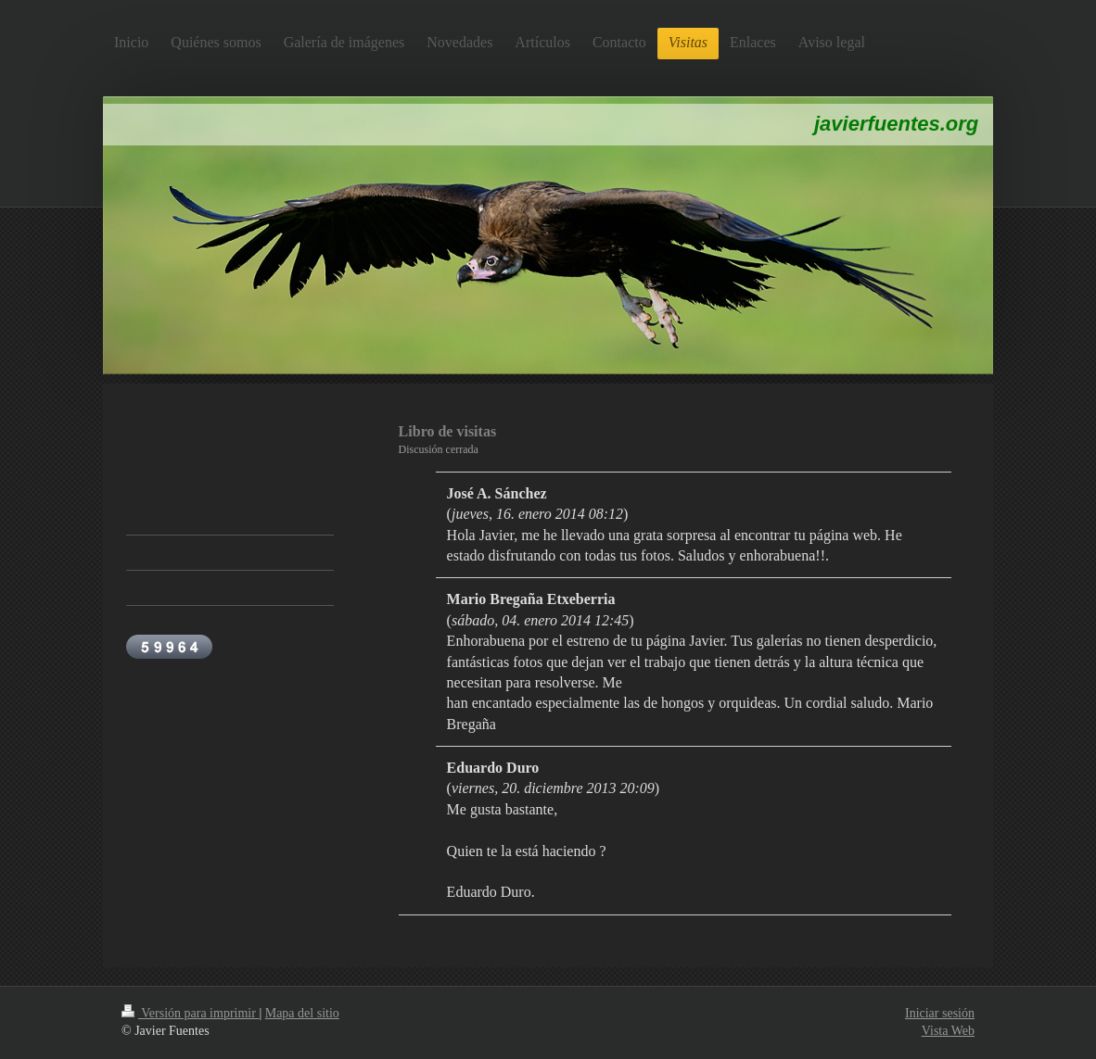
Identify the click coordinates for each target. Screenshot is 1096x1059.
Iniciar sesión (940, 1013)
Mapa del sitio (302, 1013)
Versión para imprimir (190, 1013)
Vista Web (948, 1031)
